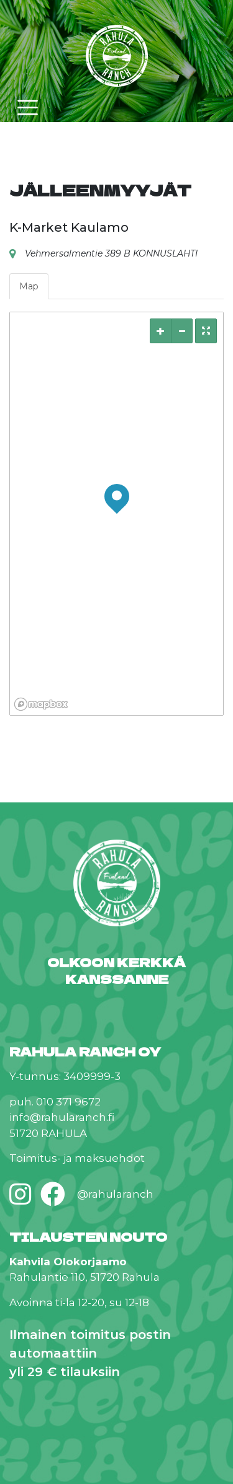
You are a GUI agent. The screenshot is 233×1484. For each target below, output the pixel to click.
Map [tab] (29, 286)
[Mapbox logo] (41, 704)
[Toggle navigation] (27, 107)
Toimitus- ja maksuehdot (77, 1158)
